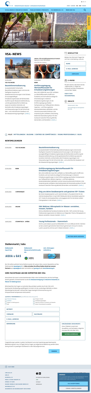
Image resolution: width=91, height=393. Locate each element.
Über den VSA (70, 10)
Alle (10, 134)
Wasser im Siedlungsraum (13, 302)
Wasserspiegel (70, 96)
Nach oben (11, 366)
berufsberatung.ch (48, 268)
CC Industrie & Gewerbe (50, 279)
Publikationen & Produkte (39, 10)
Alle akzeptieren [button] (73, 383)
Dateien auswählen (71, 334)
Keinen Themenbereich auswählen (43, 304)
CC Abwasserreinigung (36, 279)
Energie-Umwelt (39, 299)
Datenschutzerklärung (43, 377)
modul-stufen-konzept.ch (12, 379)
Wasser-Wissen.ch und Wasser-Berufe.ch (16, 384)
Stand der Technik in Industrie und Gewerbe (45, 302)
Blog (80, 134)
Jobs (80, 5)
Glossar (73, 5)
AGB (37, 379)
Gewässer (9, 300)
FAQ (77, 5)
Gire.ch (7, 375)
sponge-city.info (10, 381)
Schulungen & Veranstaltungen (16, 10)
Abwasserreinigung (11, 299)
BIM (8, 304)
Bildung (30, 134)
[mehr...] (27, 113)
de (81, 1)
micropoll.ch (9, 377)
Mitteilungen (19, 134)
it (85, 1)
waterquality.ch (10, 386)
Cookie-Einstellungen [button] (73, 388)
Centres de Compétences (45, 134)
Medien (84, 5)
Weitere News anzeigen (76, 236)
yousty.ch (37, 268)
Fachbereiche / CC (57, 10)
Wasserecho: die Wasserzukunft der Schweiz (18, 388)
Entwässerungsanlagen (40, 300)
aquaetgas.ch (18, 266)
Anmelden (75, 74)
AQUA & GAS (68, 93)
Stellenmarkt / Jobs (73, 105)
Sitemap (38, 382)
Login (68, 5)
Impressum (39, 384)
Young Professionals (67, 134)
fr (83, 1)
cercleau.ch (8, 372)
